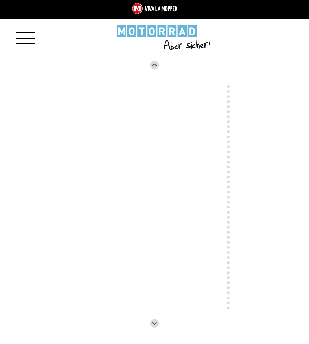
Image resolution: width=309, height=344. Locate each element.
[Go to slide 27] (228, 212)
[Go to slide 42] (228, 287)
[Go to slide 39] (228, 272)
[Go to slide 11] (228, 131)
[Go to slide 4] (228, 96)
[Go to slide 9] (228, 121)
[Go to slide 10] (228, 126)
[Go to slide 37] (228, 262)
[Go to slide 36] (228, 257)
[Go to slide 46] (228, 308)
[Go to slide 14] (228, 147)
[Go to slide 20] (228, 177)
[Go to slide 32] (228, 237)
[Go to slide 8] (228, 116)
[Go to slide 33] (228, 242)
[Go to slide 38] (228, 267)
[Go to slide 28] (228, 217)
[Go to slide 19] (228, 172)
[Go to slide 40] (228, 277)
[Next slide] (154, 323)
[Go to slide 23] (228, 192)
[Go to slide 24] (228, 197)
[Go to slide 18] (228, 167)
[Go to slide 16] (228, 157)
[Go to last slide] (154, 65)
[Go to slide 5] (228, 101)
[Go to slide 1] (228, 81)
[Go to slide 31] (228, 232)
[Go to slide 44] (228, 298)
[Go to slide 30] (228, 227)
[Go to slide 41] (228, 282)
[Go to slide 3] (228, 91)
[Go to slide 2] (228, 86)
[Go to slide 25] (228, 202)
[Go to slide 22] (228, 187)
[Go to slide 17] (228, 162)
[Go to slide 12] (228, 137)
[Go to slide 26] (228, 207)
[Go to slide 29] (228, 222)
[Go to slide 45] (228, 303)
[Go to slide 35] (228, 252)
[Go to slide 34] (228, 247)
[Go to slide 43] (228, 292)
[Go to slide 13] (228, 142)
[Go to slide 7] (228, 111)
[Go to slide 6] (228, 106)
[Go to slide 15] (228, 152)
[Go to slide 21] (228, 182)
